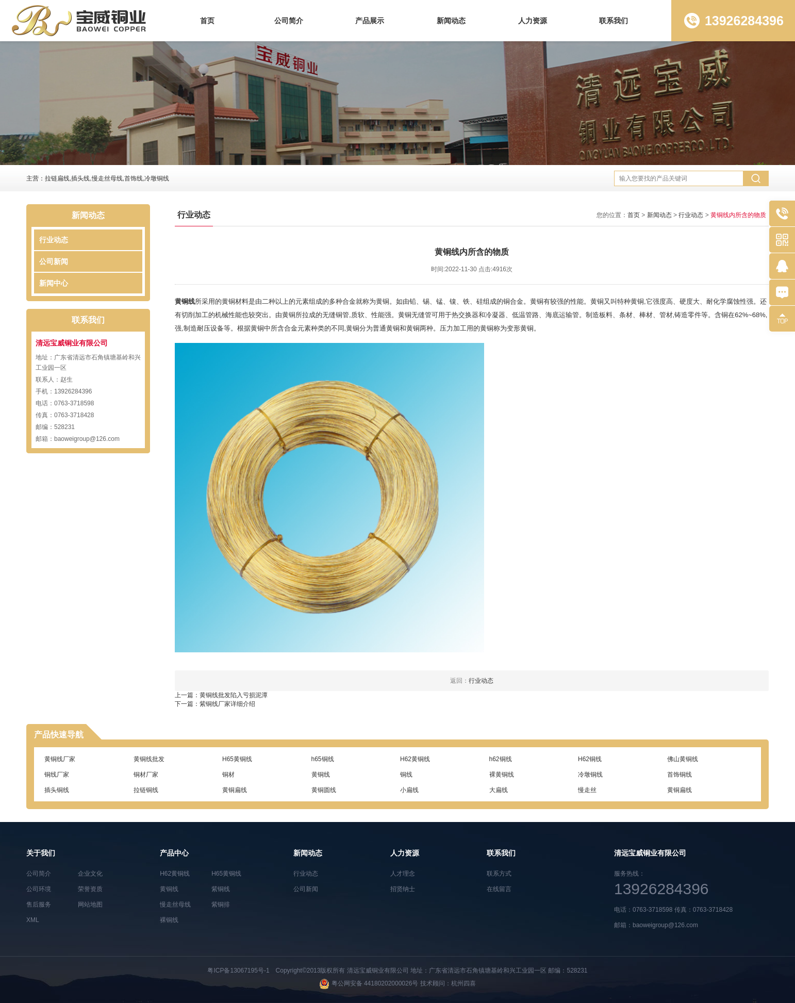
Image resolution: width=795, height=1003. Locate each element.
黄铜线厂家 (59, 759)
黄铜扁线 (234, 790)
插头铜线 (56, 790)
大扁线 (498, 790)
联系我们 (613, 21)
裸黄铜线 (501, 774)
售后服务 (38, 904)
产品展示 (369, 21)
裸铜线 (169, 920)
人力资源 (532, 21)
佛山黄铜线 (682, 759)
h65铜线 (322, 759)
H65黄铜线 (237, 759)
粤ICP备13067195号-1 (238, 970)
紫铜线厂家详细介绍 (227, 704)
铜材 (228, 774)
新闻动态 (451, 21)
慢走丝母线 (175, 904)
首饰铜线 (679, 774)
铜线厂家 (56, 774)
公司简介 (288, 21)
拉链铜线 (146, 790)
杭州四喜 (463, 983)
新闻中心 (53, 283)
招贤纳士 (402, 889)
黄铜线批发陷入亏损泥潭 (234, 695)
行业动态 (53, 240)
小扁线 (409, 790)
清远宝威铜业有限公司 (378, 970)
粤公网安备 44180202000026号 (375, 983)
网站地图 (90, 904)
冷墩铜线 (590, 774)
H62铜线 (590, 759)
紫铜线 (220, 889)
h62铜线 (500, 759)
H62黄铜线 (415, 759)
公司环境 (38, 889)
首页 (207, 21)
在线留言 (499, 889)
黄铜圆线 (323, 790)
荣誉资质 (90, 889)
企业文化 (90, 873)
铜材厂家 (146, 774)
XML (32, 920)
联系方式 (499, 873)
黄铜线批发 (149, 759)
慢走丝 (587, 790)
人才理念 (402, 873)
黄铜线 (185, 301)
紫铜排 (220, 904)
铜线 (406, 774)
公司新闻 (53, 261)
